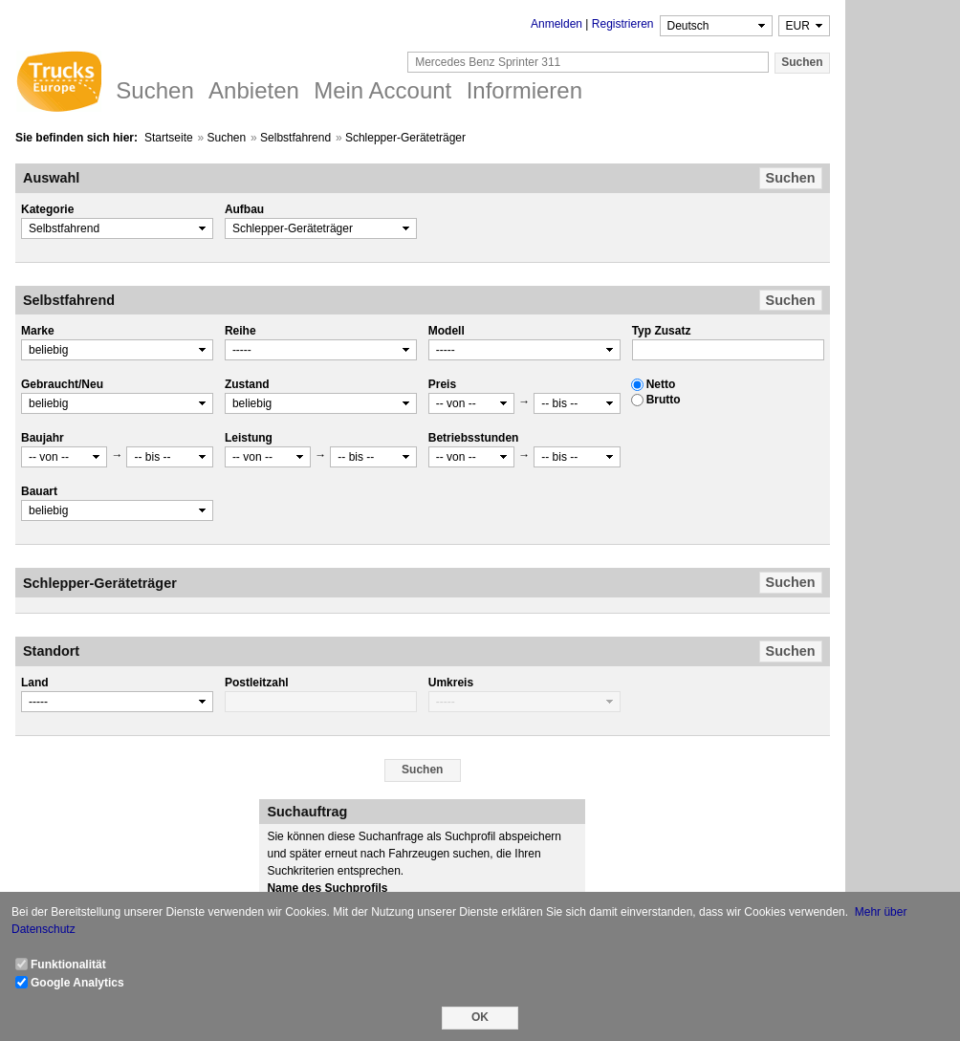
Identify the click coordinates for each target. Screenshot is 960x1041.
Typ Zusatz (661, 330)
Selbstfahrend (295, 137)
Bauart (39, 491)
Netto (661, 384)
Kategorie (47, 209)
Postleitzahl (257, 682)
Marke (38, 330)
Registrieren (623, 24)
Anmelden (556, 24)
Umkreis (450, 682)
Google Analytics (77, 982)
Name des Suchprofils (327, 888)
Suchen (227, 137)
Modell (446, 330)
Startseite (168, 137)
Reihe (240, 330)
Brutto (663, 399)
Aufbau (244, 209)
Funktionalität (68, 964)
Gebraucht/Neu (62, 384)
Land (35, 682)
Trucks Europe (58, 84)
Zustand (247, 384)
